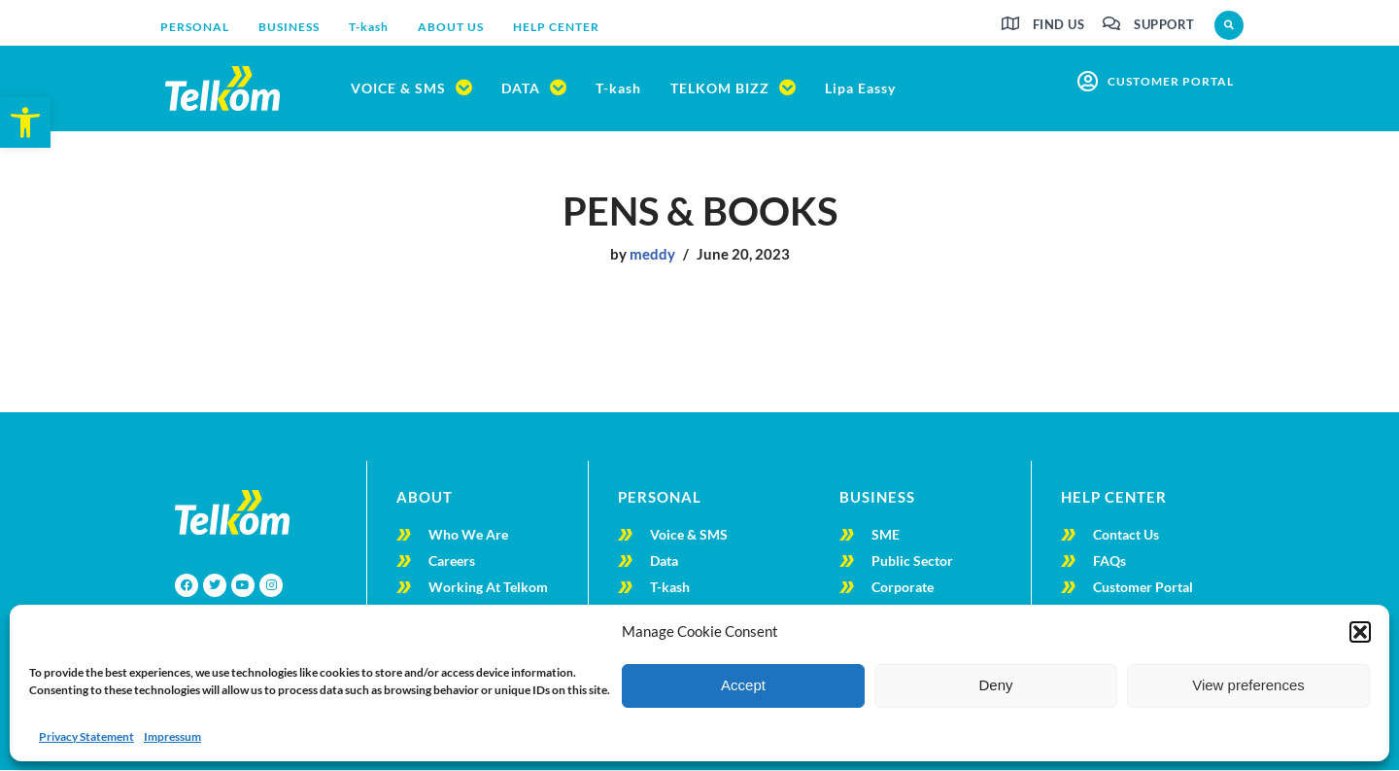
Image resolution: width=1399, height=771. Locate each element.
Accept (743, 685)
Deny (995, 685)
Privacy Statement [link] (86, 736)
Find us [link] (1059, 24)
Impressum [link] (172, 736)
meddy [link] (652, 254)
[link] (25, 122)
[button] (1360, 632)
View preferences (1248, 685)
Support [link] (1164, 24)
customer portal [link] (1171, 81)
